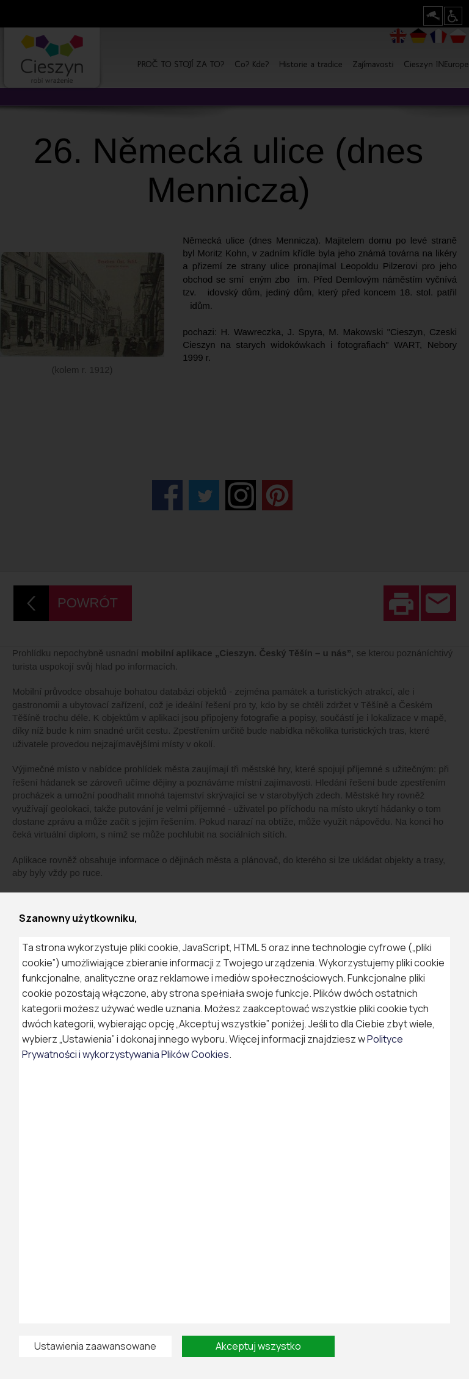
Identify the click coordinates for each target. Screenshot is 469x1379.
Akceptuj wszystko (258, 1346)
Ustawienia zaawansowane (95, 1346)
